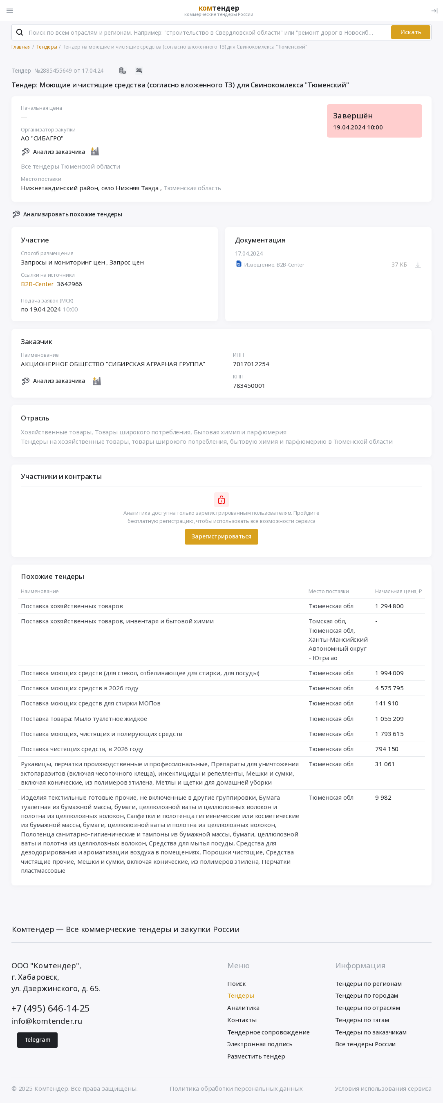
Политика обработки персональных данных (236, 1089)
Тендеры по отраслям (367, 1008)
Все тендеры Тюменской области (70, 166)
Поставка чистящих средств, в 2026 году (82, 749)
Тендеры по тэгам (362, 1020)
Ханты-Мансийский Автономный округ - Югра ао (338, 649)
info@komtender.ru (46, 1021)
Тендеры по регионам (368, 984)
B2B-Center (37, 284)
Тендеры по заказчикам (371, 1032)
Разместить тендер (256, 1056)
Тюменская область (192, 188)
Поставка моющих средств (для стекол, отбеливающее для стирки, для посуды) (140, 673)
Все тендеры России (365, 1045)
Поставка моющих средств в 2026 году (80, 689)
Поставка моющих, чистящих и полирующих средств (101, 734)
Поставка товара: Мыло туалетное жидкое (84, 719)
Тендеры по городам (366, 996)
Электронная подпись (260, 1045)
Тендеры (240, 996)
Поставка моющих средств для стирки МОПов (91, 704)
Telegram (38, 1040)
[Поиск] (19, 32)
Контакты (242, 1020)
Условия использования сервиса (383, 1089)
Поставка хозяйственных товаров (72, 607)
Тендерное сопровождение (268, 1032)
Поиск (236, 984)
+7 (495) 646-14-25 (50, 1009)
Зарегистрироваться (221, 537)
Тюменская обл (331, 607)
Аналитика (243, 1008)
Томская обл (327, 622)
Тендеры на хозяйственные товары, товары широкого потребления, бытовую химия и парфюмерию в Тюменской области (207, 442)
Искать (410, 32)
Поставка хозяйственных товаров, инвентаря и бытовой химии (117, 622)
